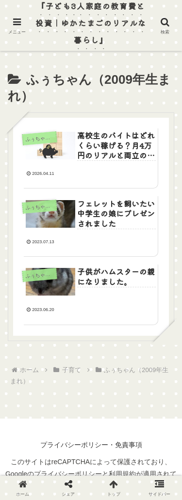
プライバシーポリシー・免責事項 (91, 445)
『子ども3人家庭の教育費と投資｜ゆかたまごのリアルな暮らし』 (91, 23)
